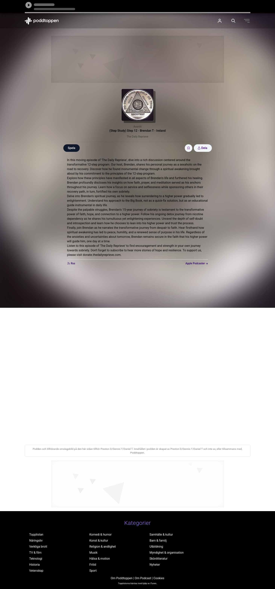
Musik (93, 552)
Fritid (92, 564)
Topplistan (36, 534)
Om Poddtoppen (122, 578)
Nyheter (155, 564)
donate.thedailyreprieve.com (102, 255)
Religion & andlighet (102, 546)
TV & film (35, 552)
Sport (93, 570)
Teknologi (35, 558)
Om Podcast (143, 578)
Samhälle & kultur (161, 534)
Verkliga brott (38, 546)
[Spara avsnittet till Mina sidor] (188, 148)
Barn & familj (158, 540)
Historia (34, 564)
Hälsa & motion (99, 558)
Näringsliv (36, 540)
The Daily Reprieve (137, 136)
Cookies (158, 578)
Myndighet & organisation (167, 552)
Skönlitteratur (159, 558)
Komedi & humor (100, 534)
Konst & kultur (98, 540)
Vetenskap (36, 570)
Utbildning (156, 546)
